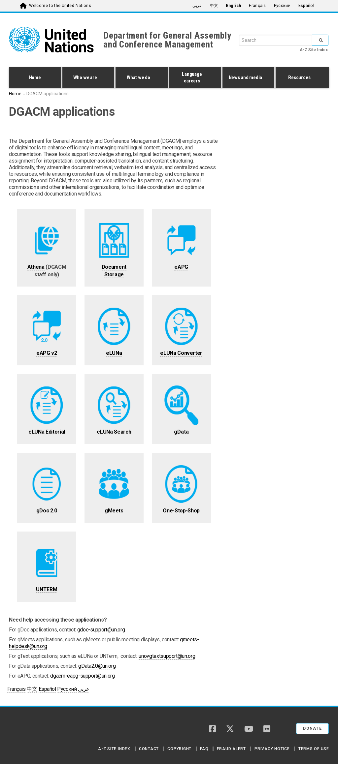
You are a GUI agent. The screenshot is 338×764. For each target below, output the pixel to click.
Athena (36, 267)
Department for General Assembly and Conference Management (167, 40)
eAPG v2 (46, 353)
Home (35, 77)
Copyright (179, 749)
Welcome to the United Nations (60, 5)
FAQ (204, 749)
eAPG (181, 267)
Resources (301, 78)
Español (306, 5)
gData (181, 432)
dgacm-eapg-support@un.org (82, 676)
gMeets (114, 510)
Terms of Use (313, 749)
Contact (149, 749)
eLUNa (114, 353)
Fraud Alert (231, 749)
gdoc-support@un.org (101, 629)
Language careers (193, 77)
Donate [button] (312, 728)
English (233, 5)
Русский (282, 5)
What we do (140, 78)
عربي (197, 5)
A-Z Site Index (314, 49)
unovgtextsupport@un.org (167, 656)
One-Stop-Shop (181, 510)
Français (257, 5)
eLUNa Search (114, 432)
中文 (214, 5)
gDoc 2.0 (46, 510)
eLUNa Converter (181, 353)
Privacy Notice (272, 749)
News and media (246, 78)
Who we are (86, 78)
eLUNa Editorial (46, 432)
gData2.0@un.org (97, 666)
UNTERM (46, 589)
